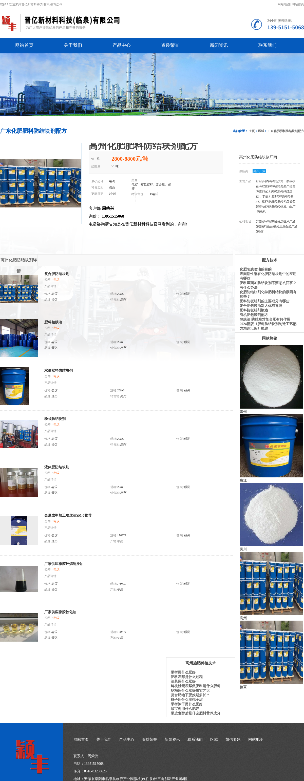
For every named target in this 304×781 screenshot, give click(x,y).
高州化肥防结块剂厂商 (258, 157)
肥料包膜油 (53, 322)
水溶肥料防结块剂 (58, 370)
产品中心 (121, 45)
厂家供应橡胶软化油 (60, 612)
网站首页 (298, 4)
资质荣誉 (170, 45)
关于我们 (73, 45)
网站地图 (255, 739)
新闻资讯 (219, 45)
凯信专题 (233, 739)
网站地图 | (284, 4)
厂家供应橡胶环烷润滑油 (63, 564)
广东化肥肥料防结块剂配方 (286, 131)
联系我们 (267, 45)
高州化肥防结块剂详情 (19, 262)
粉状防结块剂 (55, 419)
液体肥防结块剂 (56, 467)
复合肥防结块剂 (56, 274)
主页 (252, 131)
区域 (261, 131)
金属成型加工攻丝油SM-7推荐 (68, 515)
